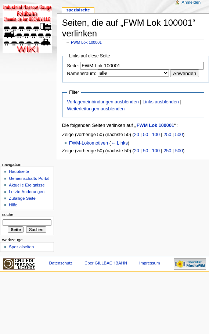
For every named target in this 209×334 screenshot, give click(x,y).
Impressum (149, 263)
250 (167, 134)
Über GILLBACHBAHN (105, 263)
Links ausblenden (161, 101)
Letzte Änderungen (26, 191)
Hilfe (13, 205)
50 (145, 134)
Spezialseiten (21, 247)
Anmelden (191, 2)
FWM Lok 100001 (86, 42)
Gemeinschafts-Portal (29, 178)
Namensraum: (81, 73)
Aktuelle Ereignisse (26, 185)
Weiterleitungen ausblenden (96, 108)
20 (136, 134)
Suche (8, 214)
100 (156, 134)
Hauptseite (19, 171)
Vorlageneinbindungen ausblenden (102, 101)
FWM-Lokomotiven (88, 143)
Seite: (73, 65)
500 (179, 134)
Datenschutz (61, 263)
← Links (119, 143)
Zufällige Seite (22, 198)
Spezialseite (78, 10)
